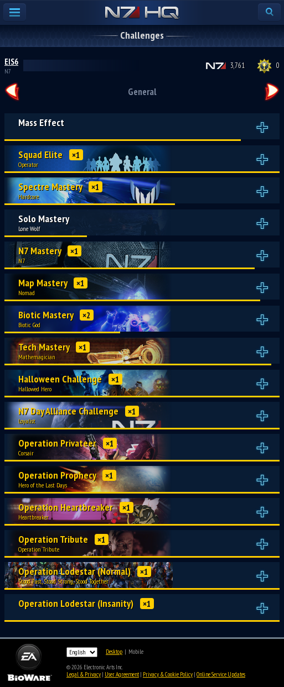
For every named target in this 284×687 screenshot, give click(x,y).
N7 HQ (142, 13)
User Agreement (122, 674)
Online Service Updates (221, 674)
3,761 (237, 65)
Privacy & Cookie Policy (168, 674)
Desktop (114, 651)
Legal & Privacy (83, 674)
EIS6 (11, 61)
